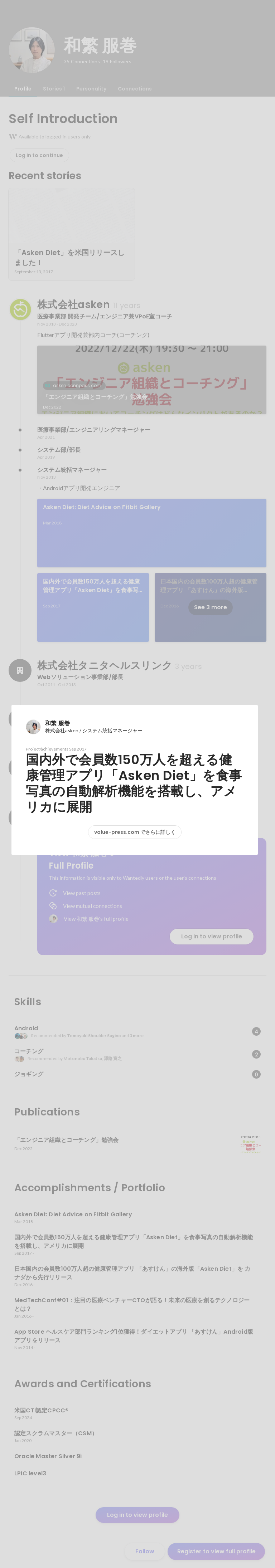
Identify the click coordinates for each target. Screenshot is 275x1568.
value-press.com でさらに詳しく (134, 832)
